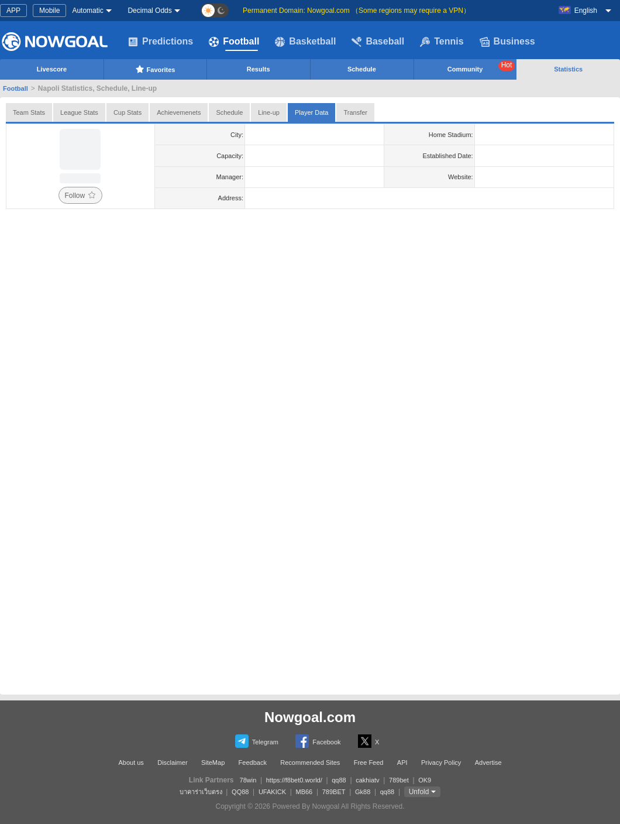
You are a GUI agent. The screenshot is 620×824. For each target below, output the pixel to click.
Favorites (155, 69)
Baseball (378, 41)
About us (130, 762)
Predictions (160, 41)
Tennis (441, 41)
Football (234, 41)
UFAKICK (272, 791)
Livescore (52, 69)
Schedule (361, 69)
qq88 (339, 780)
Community (481, 67)
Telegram (256, 741)
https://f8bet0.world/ (294, 780)
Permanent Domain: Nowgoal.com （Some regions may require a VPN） (356, 10)
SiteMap (213, 762)
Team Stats (29, 112)
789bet (399, 780)
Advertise (488, 762)
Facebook (317, 741)
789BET (334, 791)
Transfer (355, 112)
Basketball (305, 41)
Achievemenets (179, 112)
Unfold (419, 792)
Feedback (253, 762)
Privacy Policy (441, 762)
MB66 (303, 791)
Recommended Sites (310, 762)
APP (13, 10)
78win (248, 780)
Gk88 (362, 791)
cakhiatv (367, 780)
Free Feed (369, 762)
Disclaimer (172, 762)
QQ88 (240, 791)
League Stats (79, 112)
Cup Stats (127, 112)
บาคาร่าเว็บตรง (201, 791)
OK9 (424, 780)
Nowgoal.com (310, 717)
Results (258, 69)
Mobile (49, 10)
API (402, 762)
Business (507, 41)
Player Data (311, 112)
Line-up (269, 112)
